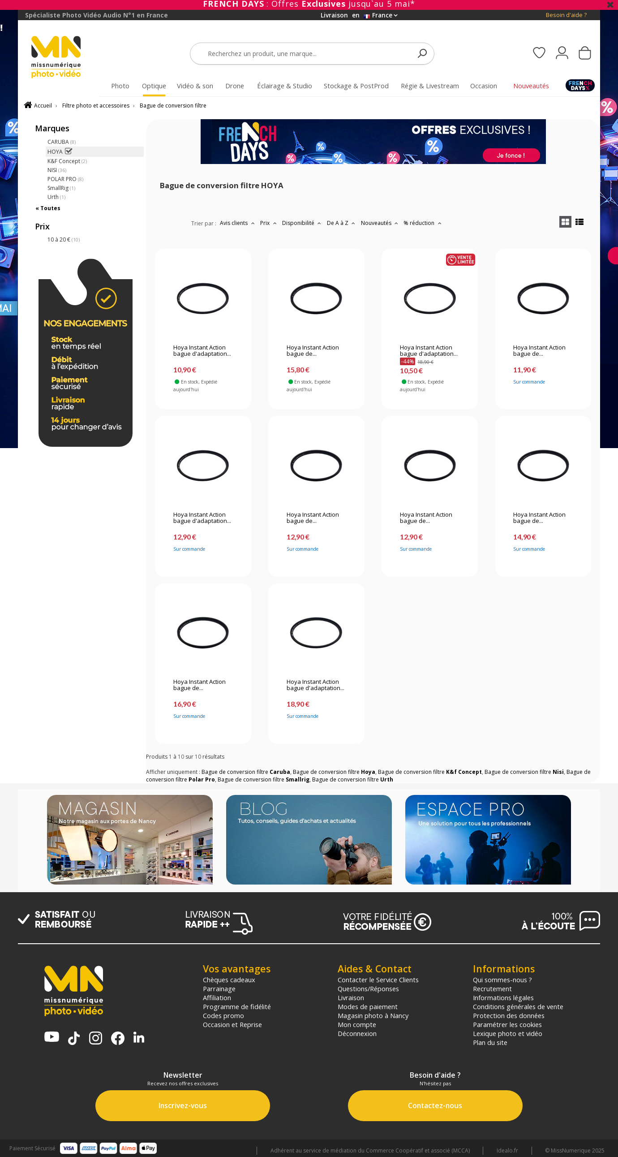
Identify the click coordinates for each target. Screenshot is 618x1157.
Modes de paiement (368, 1006)
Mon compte (357, 1024)
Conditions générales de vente (518, 1006)
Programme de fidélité (237, 1006)
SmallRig (61, 188)
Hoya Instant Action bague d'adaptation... (202, 351)
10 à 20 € (63, 239)
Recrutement (492, 988)
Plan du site (490, 1042)
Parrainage (219, 988)
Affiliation (217, 997)
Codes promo (223, 1015)
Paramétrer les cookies (507, 1024)
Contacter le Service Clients (378, 979)
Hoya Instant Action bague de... (313, 351)
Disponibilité (302, 223)
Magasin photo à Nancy (373, 1015)
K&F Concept (67, 161)
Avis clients (238, 223)
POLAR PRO (65, 179)
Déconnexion (357, 1033)
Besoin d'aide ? (566, 15)
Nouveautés (380, 223)
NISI (56, 170)
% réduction (423, 223)
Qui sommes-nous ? (502, 979)
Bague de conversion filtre (173, 105)
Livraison (351, 997)
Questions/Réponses (368, 988)
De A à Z (342, 223)
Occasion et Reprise (232, 1024)
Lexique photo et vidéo (507, 1033)
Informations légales (503, 997)
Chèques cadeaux (229, 979)
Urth (56, 197)
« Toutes (47, 208)
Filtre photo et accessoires (95, 105)
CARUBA (61, 142)
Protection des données (509, 1015)
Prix (269, 223)
